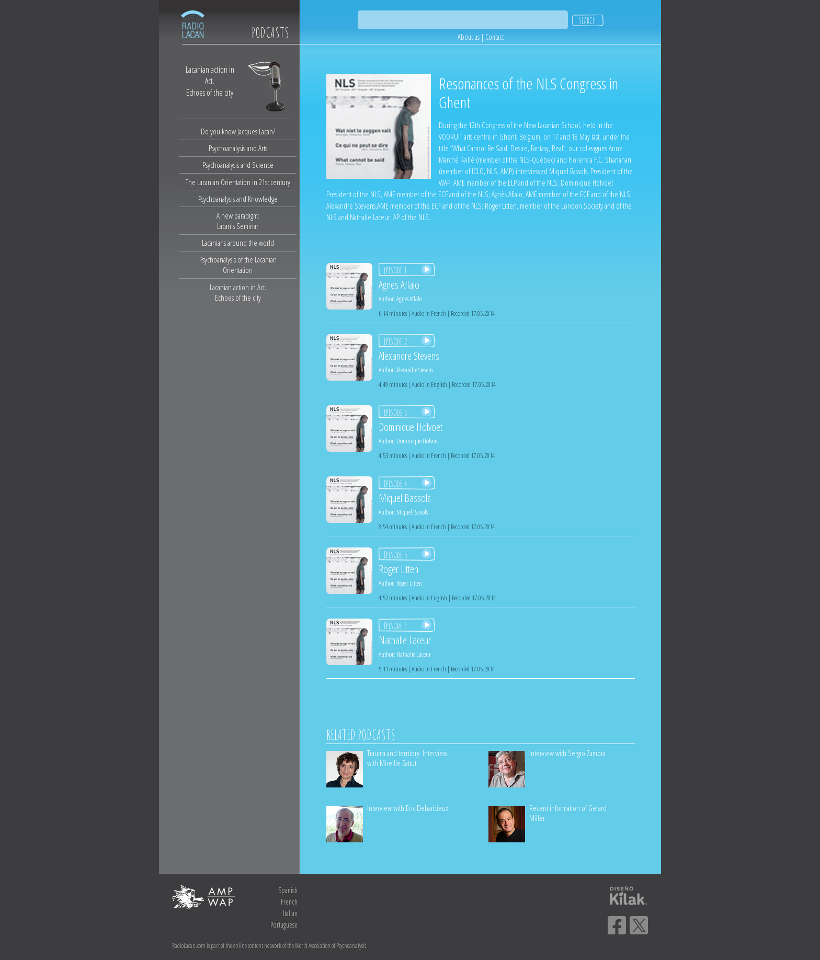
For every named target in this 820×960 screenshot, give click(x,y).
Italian (290, 913)
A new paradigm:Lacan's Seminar (238, 220)
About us (469, 37)
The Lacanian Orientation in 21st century (238, 182)
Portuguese (284, 925)
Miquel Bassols (412, 512)
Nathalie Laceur (413, 654)
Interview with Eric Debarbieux (407, 808)
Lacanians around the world (238, 242)
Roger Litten (409, 583)
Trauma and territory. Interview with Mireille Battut (407, 758)
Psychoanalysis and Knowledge (238, 198)
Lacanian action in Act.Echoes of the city (238, 292)
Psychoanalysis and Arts (238, 148)
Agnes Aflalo (409, 298)
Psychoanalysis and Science (238, 164)
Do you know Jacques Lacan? (238, 131)
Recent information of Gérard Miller (568, 813)
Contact (494, 37)
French (289, 902)
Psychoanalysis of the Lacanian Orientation (238, 264)
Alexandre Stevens (414, 369)
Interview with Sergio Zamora (567, 753)
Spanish (288, 890)
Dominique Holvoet (417, 440)
